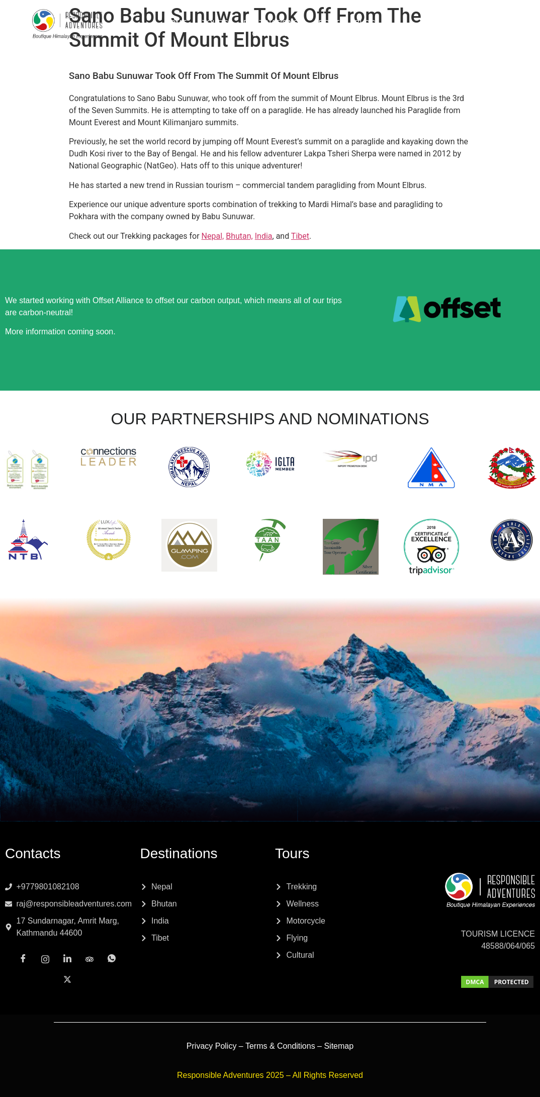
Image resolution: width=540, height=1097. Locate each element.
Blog (365, 22)
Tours (215, 22)
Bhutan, (239, 236)
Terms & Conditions (280, 1046)
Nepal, (213, 236)
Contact (270, 33)
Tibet (300, 236)
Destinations (271, 22)
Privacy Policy (212, 1046)
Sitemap (338, 1046)
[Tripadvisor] (483, 33)
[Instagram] (439, 33)
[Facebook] (417, 33)
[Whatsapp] (505, 33)
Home (175, 22)
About (327, 22)
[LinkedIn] (461, 33)
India (264, 236)
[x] (527, 33)
